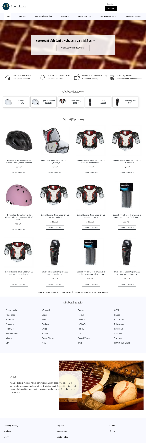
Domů (7, 16)
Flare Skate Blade (122, 343)
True (80, 343)
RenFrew (10, 319)
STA (7, 343)
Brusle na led (84, 16)
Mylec (44, 329)
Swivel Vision (84, 338)
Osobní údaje (62, 437)
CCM (116, 310)
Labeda (81, 319)
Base (44, 319)
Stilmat (45, 333)
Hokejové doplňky (43, 16)
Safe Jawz (118, 333)
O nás (112, 426)
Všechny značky (11, 426)
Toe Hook (118, 338)
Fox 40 (81, 329)
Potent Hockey (12, 310)
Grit (79, 333)
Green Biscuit (48, 338)
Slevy (6, 437)
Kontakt (113, 431)
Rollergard (118, 329)
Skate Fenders (12, 333)
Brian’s (81, 310)
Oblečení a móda (132, 16)
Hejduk (81, 315)
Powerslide (10, 315)
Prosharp (10, 324)
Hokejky (65, 16)
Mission (9, 338)
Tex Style (10, 329)
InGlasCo (82, 324)
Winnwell (46, 310)
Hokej (21, 16)
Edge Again (119, 324)
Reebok (117, 315)
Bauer (44, 315)
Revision (45, 324)
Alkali (44, 343)
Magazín (60, 426)
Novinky (7, 431)
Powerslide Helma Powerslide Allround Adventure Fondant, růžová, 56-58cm (19, 217)
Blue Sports (119, 319)
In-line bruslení (107, 16)
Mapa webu (62, 431)
